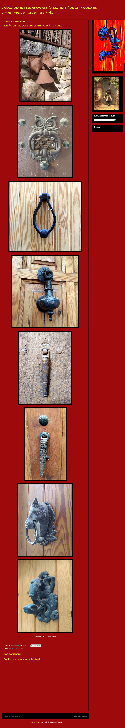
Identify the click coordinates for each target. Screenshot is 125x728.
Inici (45, 716)
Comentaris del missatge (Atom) (51, 722)
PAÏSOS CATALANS (16, 648)
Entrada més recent (12, 716)
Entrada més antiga (79, 716)
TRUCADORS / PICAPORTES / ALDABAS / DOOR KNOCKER (49, 7)
